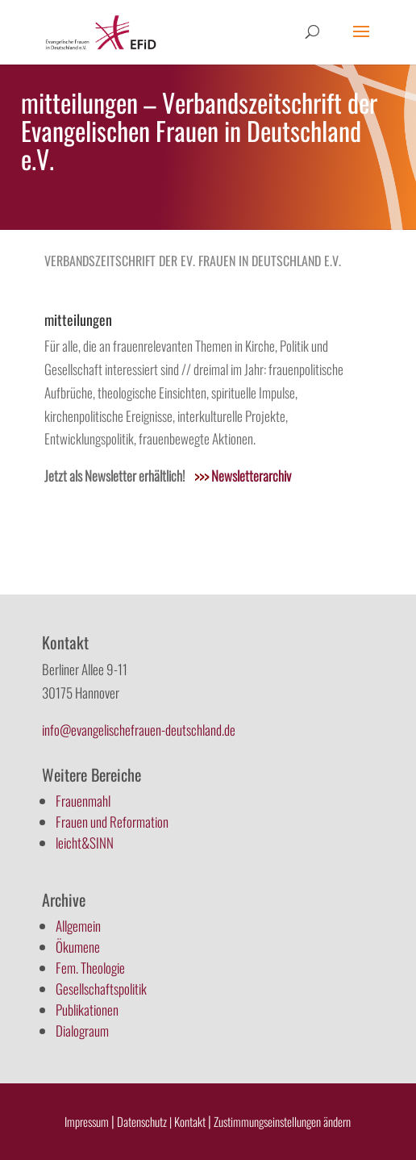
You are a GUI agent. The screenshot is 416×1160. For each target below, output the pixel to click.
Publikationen (87, 1009)
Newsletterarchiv (242, 475)
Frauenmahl (83, 801)
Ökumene (78, 947)
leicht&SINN (85, 842)
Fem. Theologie (90, 968)
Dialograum (82, 1030)
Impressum (86, 1121)
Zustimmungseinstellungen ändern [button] (282, 1121)
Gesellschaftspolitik (101, 988)
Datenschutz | (144, 1121)
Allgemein (78, 926)
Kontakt (191, 1121)
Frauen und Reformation (112, 822)
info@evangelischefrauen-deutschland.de (138, 730)
